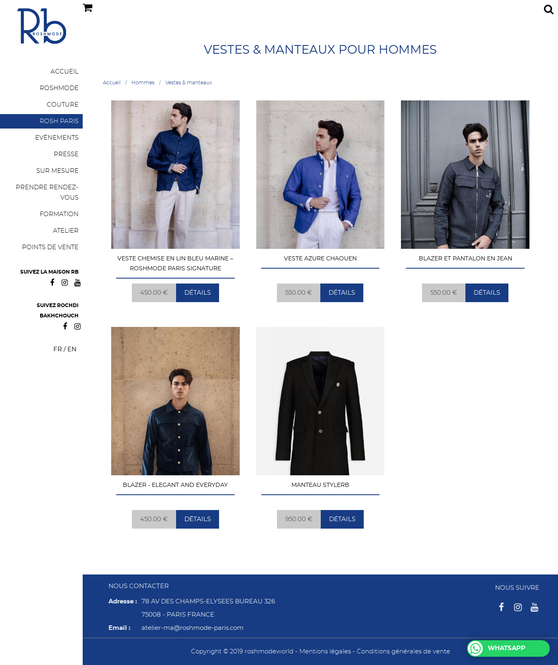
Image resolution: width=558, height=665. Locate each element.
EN (71, 349)
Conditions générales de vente (403, 651)
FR (57, 349)
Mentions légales (325, 651)
